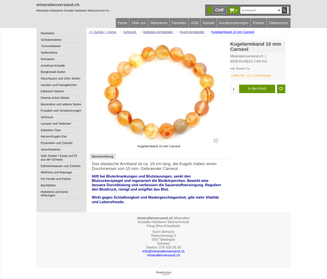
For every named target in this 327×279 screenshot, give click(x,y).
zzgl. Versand (237, 68)
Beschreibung (102, 156)
